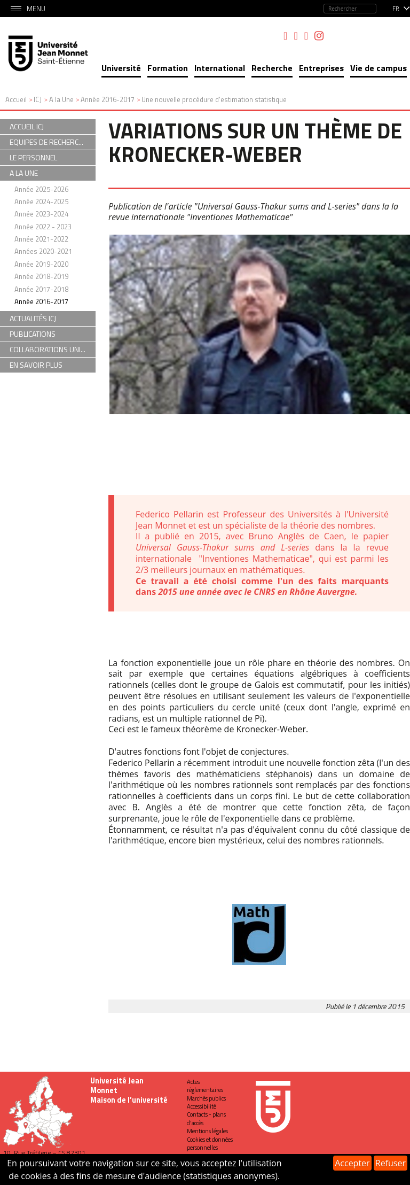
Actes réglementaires (205, 1086)
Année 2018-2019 (41, 276)
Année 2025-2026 (41, 189)
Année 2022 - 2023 (43, 226)
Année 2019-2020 (41, 264)
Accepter (352, 1163)
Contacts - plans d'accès (206, 1118)
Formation (167, 67)
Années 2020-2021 (43, 251)
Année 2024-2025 (41, 201)
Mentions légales (207, 1131)
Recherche (272, 67)
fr (395, 8)
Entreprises (321, 67)
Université (121, 67)
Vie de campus (378, 67)
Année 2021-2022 (41, 239)
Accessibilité (201, 1106)
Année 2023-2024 (41, 213)
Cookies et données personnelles (210, 1143)
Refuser (390, 1163)
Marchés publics (206, 1098)
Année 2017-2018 (41, 289)
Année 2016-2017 (41, 301)
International (219, 67)
